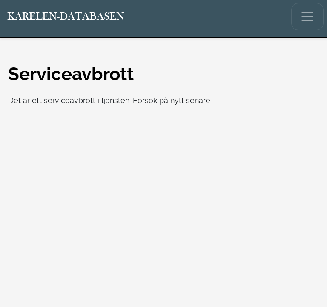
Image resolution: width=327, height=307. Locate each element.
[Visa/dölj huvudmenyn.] (307, 16)
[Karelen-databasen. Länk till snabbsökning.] (66, 16)
